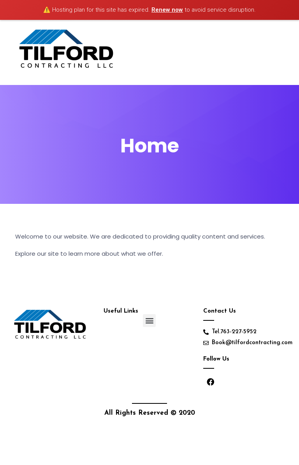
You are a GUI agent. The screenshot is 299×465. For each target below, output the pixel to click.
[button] (149, 320)
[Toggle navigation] (277, 52)
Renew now (167, 9)
